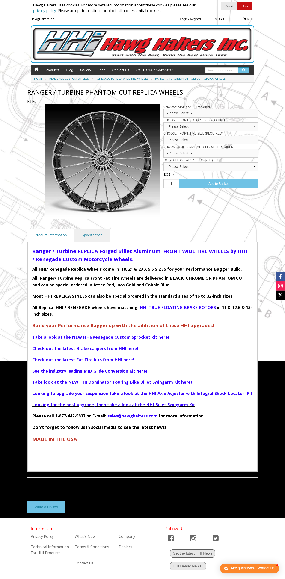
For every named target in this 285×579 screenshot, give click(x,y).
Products (52, 70)
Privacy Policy (42, 536)
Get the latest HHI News (192, 553)
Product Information (51, 235)
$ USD (219, 19)
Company (127, 536)
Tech (101, 70)
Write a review (46, 507)
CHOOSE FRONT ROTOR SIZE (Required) (195, 120)
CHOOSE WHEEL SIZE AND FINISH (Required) (199, 146)
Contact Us (120, 70)
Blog (69, 70)
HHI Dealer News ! (188, 566)
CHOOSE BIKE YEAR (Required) (188, 106)
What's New (85, 536)
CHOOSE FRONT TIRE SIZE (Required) (193, 133)
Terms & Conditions (92, 546)
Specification (92, 235)
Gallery (85, 70)
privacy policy (44, 10)
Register (195, 19)
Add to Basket (218, 183)
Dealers (125, 546)
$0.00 (248, 19)
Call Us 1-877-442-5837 (154, 70)
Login (183, 19)
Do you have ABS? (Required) (188, 160)
